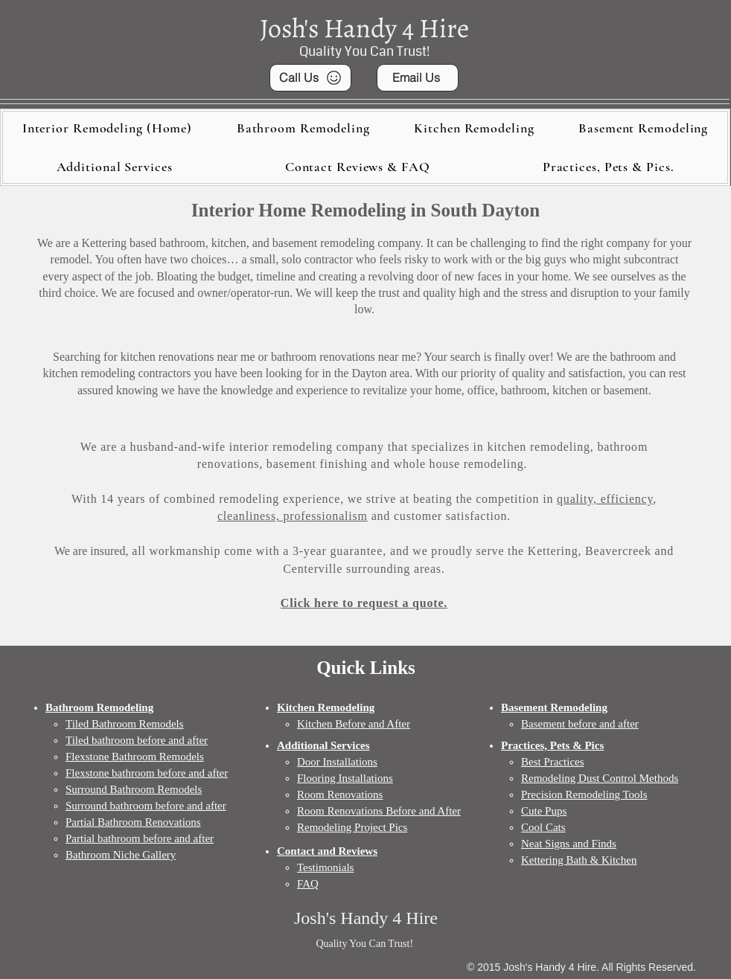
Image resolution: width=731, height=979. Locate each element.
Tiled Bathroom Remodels (125, 724)
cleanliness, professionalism (292, 516)
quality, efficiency (605, 498)
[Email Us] (418, 78)
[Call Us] (310, 78)
